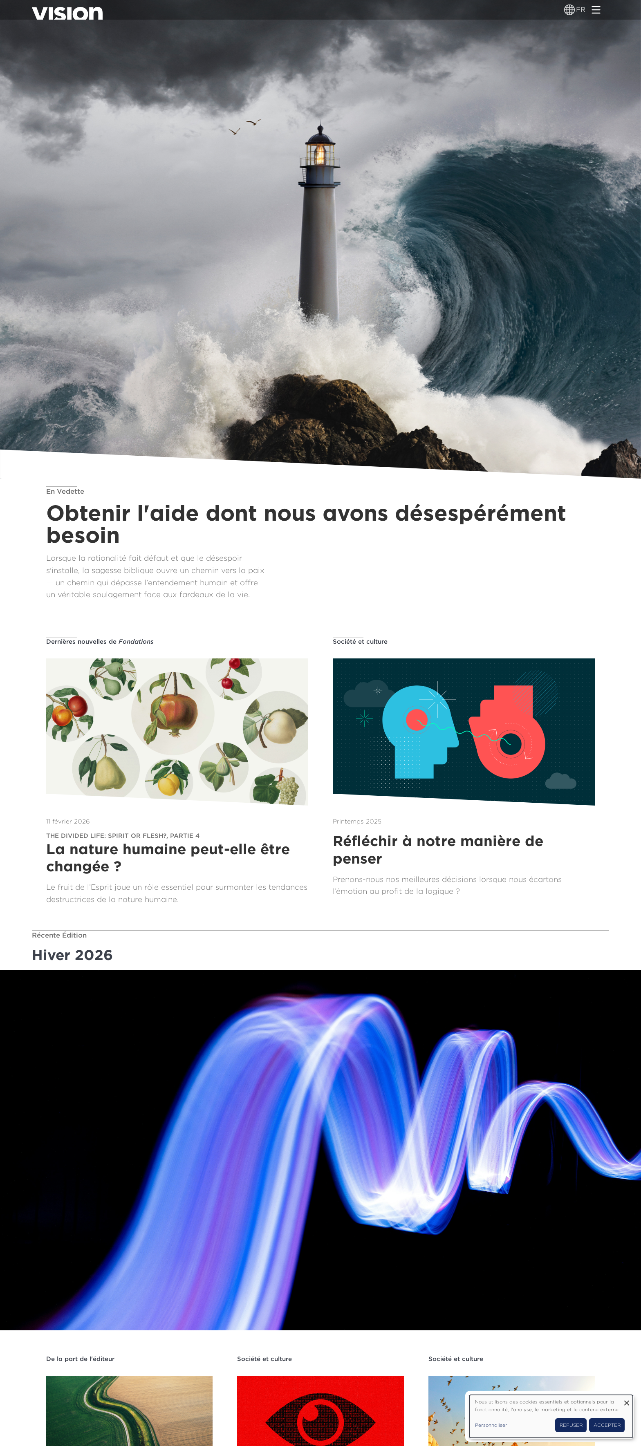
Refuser (571, 1425)
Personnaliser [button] (491, 1425)
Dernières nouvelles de (100, 641)
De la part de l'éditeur (80, 1359)
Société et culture (360, 641)
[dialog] (551, 1416)
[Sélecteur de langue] (569, 10)
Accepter (607, 1425)
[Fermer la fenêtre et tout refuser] (627, 1400)
